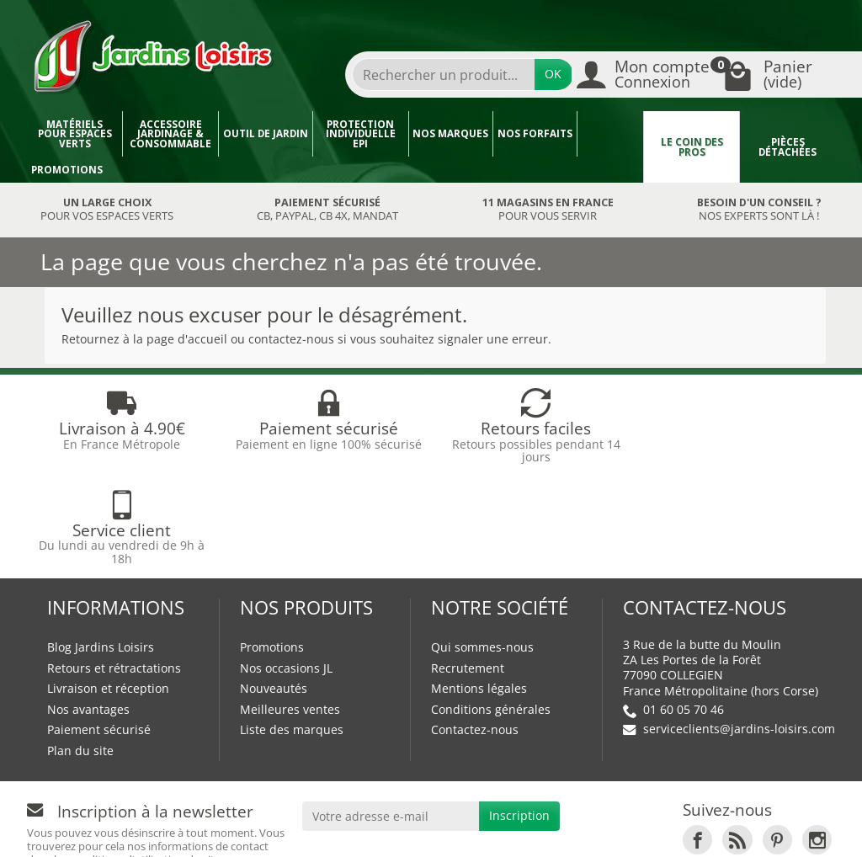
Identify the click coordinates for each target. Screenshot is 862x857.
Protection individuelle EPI (361, 134)
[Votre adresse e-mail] (391, 714)
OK (553, 74)
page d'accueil (186, 339)
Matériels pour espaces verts (75, 134)
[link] (697, 738)
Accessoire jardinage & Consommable (170, 134)
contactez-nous (291, 339)
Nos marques (450, 133)
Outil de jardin (265, 133)
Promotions (67, 169)
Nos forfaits (535, 133)
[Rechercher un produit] (444, 74)
